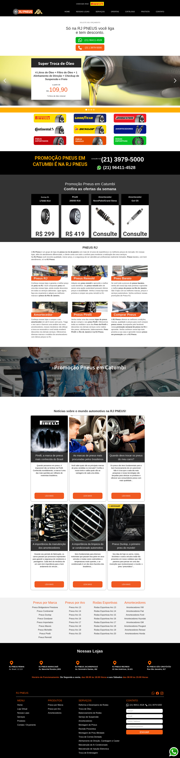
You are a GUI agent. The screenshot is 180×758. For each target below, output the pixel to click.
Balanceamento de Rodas (90, 713)
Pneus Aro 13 (75, 607)
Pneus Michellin (45, 630)
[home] (28, 12)
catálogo (130, 12)
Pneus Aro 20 (75, 634)
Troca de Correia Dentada (90, 737)
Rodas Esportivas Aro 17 (105, 622)
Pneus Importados (45, 622)
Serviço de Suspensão (89, 717)
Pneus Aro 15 (75, 615)
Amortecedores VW (135, 607)
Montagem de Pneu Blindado (91, 733)
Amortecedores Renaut (135, 630)
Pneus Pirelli (45, 634)
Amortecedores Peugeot (135, 626)
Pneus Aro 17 (75, 622)
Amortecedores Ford (135, 615)
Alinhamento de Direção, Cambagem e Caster (99, 741)
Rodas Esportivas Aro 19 (105, 630)
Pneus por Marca (45, 602)
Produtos (21, 721)
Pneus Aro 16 (75, 619)
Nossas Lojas (23, 713)
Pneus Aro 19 (75, 630)
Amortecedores (135, 602)
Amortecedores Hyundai (135, 619)
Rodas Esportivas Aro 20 (105, 634)
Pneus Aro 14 (75, 611)
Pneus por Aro (75, 602)
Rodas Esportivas (105, 602)
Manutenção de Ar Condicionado (93, 745)
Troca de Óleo (85, 709)
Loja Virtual (22, 709)
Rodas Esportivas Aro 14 (105, 611)
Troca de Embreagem (88, 753)
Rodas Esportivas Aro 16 (105, 619)
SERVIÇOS (100, 12)
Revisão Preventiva (87, 729)
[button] (5, 81)
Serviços (21, 717)
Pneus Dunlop (45, 615)
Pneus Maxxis (45, 626)
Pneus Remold (45, 637)
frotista (145, 12)
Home (67, 12)
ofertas (115, 12)
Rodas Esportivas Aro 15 (105, 615)
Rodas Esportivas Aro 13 (105, 607)
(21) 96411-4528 (119, 167)
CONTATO (160, 12)
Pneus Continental (45, 611)
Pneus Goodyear (45, 619)
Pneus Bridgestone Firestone (45, 607)
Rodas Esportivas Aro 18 (105, 626)
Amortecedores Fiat (135, 611)
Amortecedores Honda (135, 634)
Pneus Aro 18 (75, 626)
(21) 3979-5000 (122, 159)
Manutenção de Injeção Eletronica (94, 749)
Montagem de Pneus (88, 725)
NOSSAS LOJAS (82, 12)
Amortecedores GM (135, 622)
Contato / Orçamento (26, 725)
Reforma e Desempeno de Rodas (93, 705)
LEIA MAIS (49, 496)
